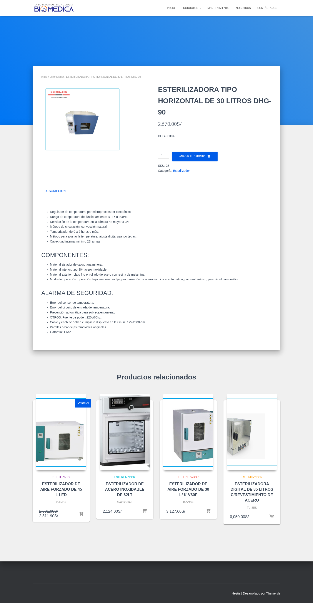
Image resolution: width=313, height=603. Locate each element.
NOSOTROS (243, 8)
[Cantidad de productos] (163, 155)
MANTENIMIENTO (218, 8)
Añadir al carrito (192, 156)
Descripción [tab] (55, 191)
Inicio (44, 76)
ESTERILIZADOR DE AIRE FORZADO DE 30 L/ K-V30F (188, 489)
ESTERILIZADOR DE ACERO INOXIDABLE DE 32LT (124, 489)
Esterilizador (57, 76)
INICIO (171, 8)
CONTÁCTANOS (267, 8)
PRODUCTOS (191, 8)
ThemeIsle (273, 593)
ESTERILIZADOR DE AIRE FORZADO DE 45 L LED (61, 489)
